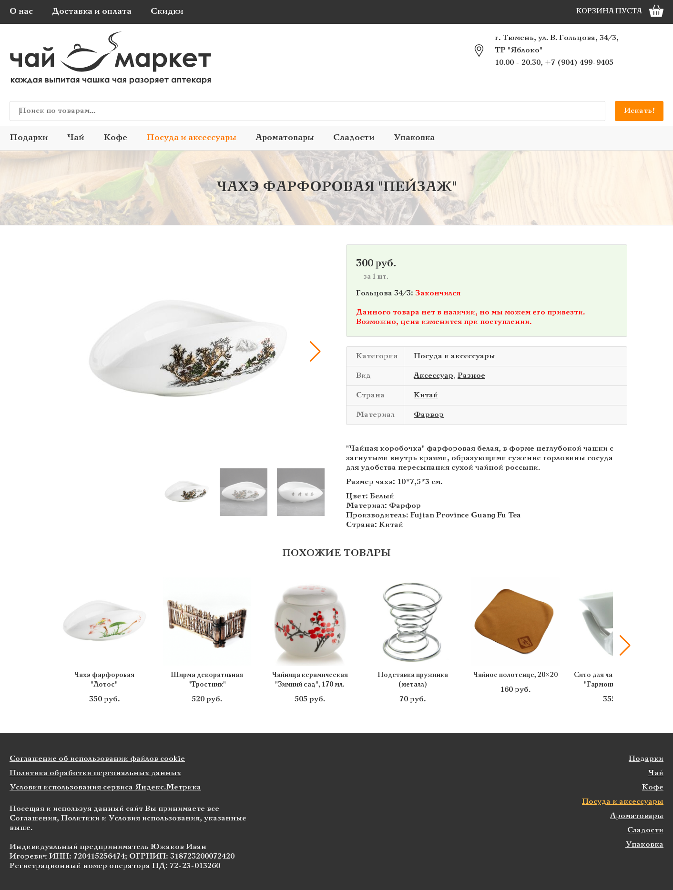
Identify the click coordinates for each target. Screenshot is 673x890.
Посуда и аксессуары (191, 138)
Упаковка (414, 138)
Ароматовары (284, 138)
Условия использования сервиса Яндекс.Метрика (105, 787)
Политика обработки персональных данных (95, 773)
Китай (426, 395)
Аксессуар (433, 375)
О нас (21, 12)
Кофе (115, 138)
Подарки (29, 138)
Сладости (354, 138)
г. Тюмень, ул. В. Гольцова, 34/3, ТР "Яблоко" (557, 44)
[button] (315, 351)
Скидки (167, 12)
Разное (471, 375)
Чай (75, 138)
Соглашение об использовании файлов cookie (97, 758)
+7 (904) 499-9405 (579, 62)
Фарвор (429, 414)
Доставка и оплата (92, 12)
